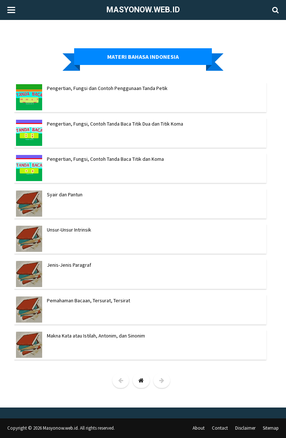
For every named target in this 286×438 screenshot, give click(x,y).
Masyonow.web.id (143, 9)
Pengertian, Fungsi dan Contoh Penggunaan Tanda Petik (107, 88)
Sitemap (271, 428)
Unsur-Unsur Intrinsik (69, 229)
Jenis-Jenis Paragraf (69, 265)
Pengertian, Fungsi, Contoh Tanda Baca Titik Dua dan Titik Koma (115, 123)
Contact (220, 428)
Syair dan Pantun (64, 194)
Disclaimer (245, 428)
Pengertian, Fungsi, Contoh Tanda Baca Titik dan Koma (105, 159)
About (199, 428)
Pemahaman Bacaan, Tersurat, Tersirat (88, 300)
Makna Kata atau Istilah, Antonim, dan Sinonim (96, 335)
